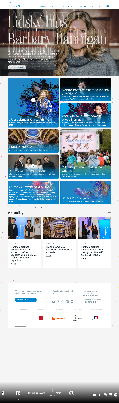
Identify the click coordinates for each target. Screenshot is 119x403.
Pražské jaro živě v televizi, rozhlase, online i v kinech (59, 250)
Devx (47, 326)
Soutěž (54, 6)
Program (43, 6)
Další (109, 213)
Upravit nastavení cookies (20, 326)
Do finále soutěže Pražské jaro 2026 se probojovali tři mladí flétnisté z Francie (92, 251)
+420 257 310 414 (90, 302)
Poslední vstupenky (18, 74)
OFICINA (57, 326)
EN (92, 6)
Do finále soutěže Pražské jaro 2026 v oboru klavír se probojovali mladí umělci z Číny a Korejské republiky (24, 254)
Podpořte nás (68, 6)
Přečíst (13, 264)
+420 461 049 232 (90, 295)
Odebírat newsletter (25, 300)
